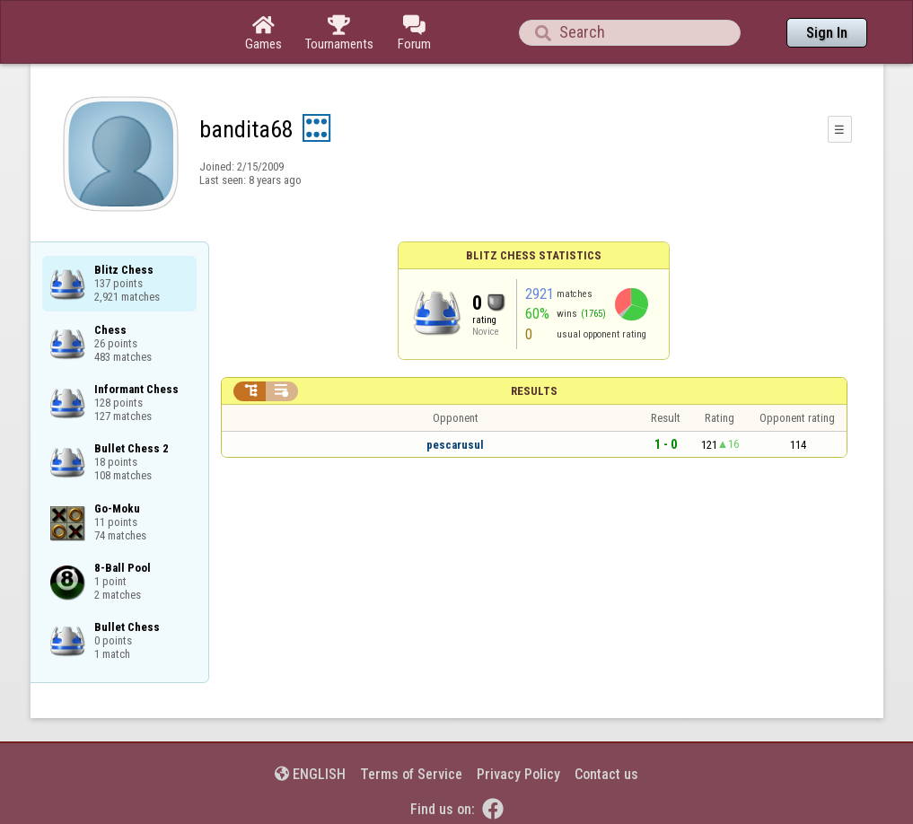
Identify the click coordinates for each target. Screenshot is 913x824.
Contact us (606, 774)
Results (534, 391)
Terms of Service (411, 774)
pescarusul (455, 444)
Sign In (826, 32)
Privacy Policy (518, 774)
